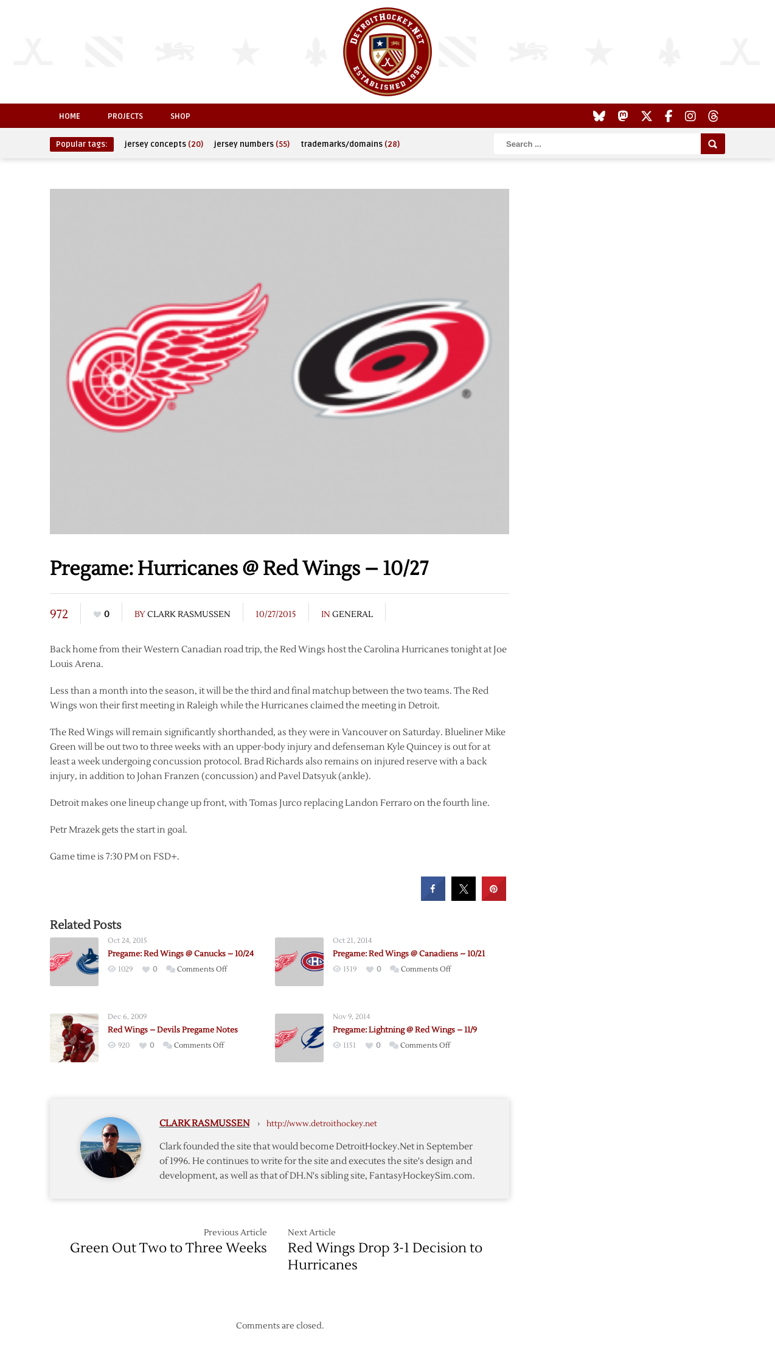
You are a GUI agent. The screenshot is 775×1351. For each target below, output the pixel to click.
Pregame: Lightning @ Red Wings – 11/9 (405, 1030)
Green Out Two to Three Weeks (168, 1248)
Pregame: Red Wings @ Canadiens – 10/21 (409, 954)
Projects (125, 116)
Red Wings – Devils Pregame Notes (173, 1030)
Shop (180, 116)
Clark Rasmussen (189, 614)
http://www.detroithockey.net (321, 1124)
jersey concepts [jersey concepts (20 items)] (164, 144)
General (352, 614)
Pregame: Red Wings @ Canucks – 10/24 (181, 954)
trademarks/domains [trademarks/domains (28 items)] (350, 144)
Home (69, 116)
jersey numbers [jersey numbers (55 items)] (252, 144)
